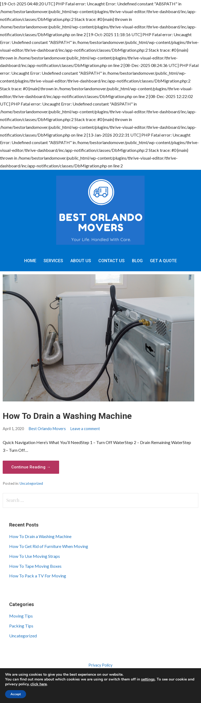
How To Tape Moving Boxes (35, 566)
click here (38, 684)
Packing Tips (21, 625)
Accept (15, 694)
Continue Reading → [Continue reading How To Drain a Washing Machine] (31, 467)
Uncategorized (31, 483)
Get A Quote (163, 260)
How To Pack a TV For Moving (37, 575)
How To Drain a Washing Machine (67, 416)
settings (148, 679)
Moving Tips (21, 615)
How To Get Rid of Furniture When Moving (48, 546)
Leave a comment (85, 428)
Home (30, 260)
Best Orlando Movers (47, 428)
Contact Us (111, 260)
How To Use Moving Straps (34, 556)
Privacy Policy (100, 665)
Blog (137, 260)
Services (53, 260)
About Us (80, 260)
